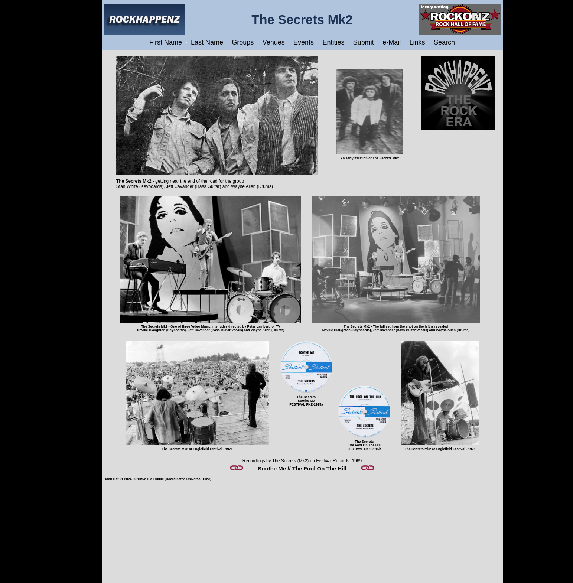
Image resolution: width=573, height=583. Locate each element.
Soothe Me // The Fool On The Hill (302, 468)
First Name (165, 42)
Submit (363, 42)
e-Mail (391, 42)
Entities (333, 42)
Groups (243, 42)
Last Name (207, 42)
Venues (274, 42)
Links (417, 42)
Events (303, 42)
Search (444, 42)
